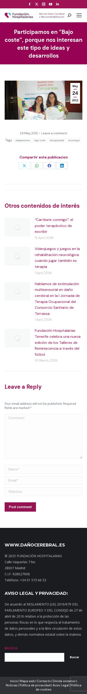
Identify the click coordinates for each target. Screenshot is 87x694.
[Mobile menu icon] (79, 15)
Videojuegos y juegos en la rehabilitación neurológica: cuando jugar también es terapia (57, 257)
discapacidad (57, 140)
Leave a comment (54, 133)
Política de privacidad (35, 685)
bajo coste (40, 140)
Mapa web (27, 681)
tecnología (74, 140)
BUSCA (11, 648)
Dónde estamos (64, 681)
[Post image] (17, 227)
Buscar (74, 657)
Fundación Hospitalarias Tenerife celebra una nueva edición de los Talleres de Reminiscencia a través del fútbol (58, 342)
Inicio (14, 681)
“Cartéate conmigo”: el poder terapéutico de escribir (54, 225)
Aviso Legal (61, 685)
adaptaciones (23, 140)
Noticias (12, 685)
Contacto (44, 681)
